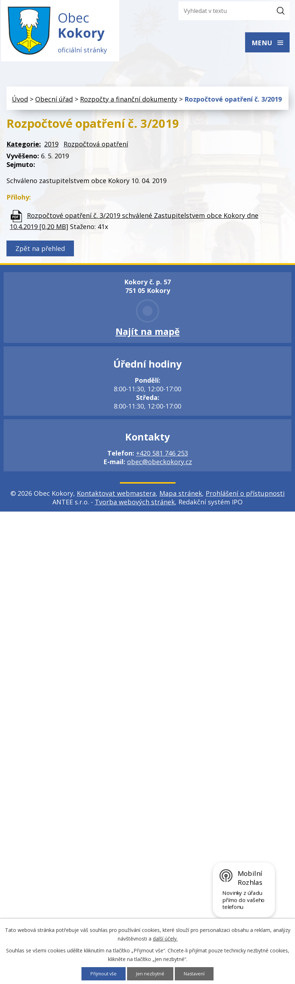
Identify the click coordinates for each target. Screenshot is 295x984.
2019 (51, 149)
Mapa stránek (180, 498)
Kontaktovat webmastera (116, 498)
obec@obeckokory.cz (159, 467)
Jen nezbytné (151, 973)
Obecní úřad (54, 104)
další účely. (165, 937)
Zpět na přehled (40, 254)
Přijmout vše (102, 973)
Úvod (20, 104)
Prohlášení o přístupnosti (245, 498)
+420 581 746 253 (162, 458)
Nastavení (197, 973)
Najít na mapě (148, 337)
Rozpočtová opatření (96, 149)
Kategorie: (23, 149)
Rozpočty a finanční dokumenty (128, 104)
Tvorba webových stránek (135, 507)
